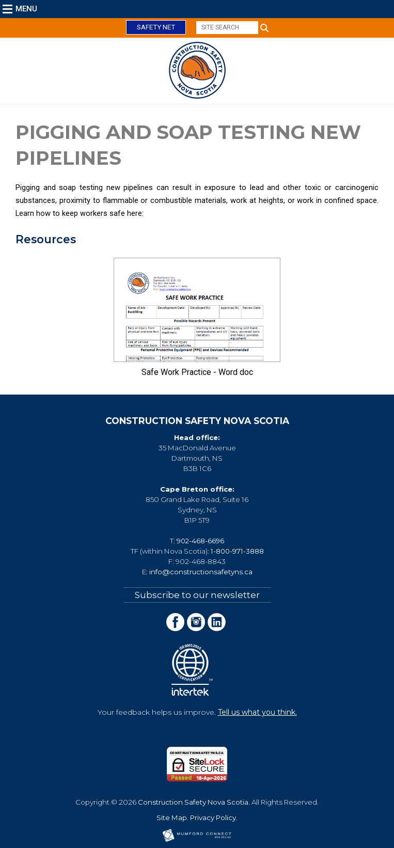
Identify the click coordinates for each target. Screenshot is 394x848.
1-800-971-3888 (237, 551)
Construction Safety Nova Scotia (193, 802)
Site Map (171, 817)
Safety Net (156, 27)
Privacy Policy (213, 817)
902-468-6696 (200, 541)
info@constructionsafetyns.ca (201, 572)
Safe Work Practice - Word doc (197, 372)
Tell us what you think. (257, 712)
